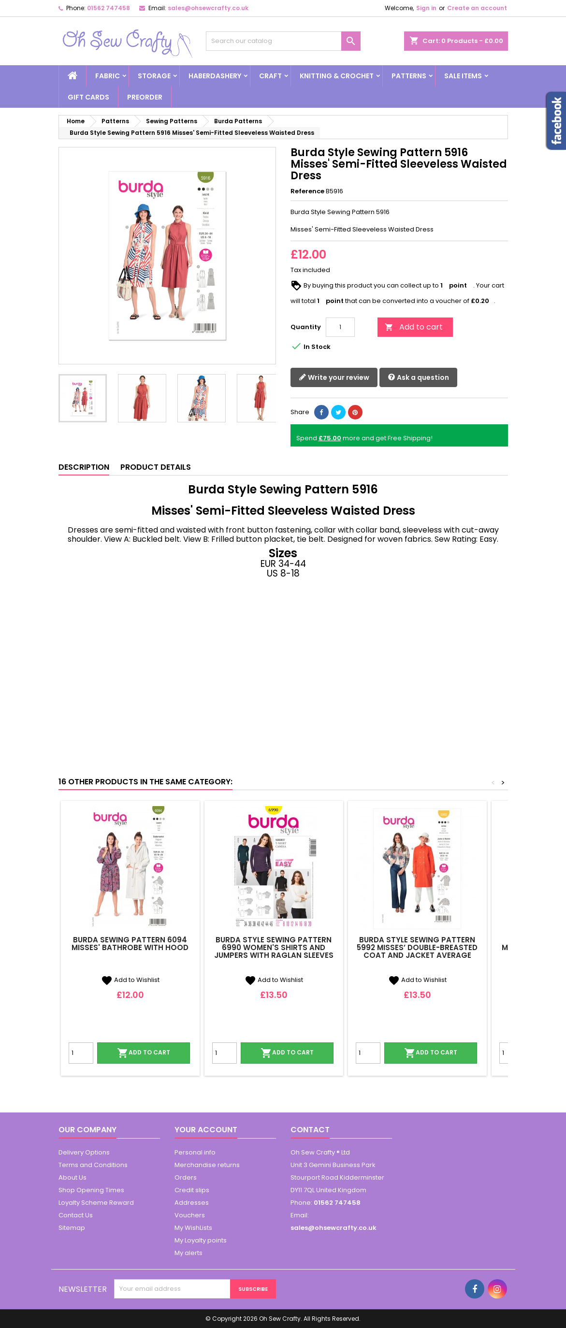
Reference (307, 191)
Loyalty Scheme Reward (96, 1202)
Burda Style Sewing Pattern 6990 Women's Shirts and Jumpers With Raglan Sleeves (274, 947)
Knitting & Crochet (337, 76)
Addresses (191, 1202)
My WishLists (193, 1227)
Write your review (334, 377)
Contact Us (75, 1215)
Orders (185, 1177)
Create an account (477, 8)
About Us (72, 1177)
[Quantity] (340, 327)
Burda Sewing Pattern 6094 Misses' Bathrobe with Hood (130, 944)
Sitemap (71, 1227)
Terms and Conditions (93, 1164)
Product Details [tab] (155, 467)
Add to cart (414, 326)
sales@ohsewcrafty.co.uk (208, 8)
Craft (270, 76)
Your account (205, 1129)
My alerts (188, 1252)
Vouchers (189, 1215)
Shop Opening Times (91, 1190)
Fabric (107, 76)
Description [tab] (83, 467)
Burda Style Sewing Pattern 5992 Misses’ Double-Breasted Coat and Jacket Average (417, 947)
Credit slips (191, 1190)
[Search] (283, 41)
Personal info (195, 1152)
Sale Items (463, 76)
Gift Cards (88, 97)
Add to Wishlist (130, 979)
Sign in (426, 8)
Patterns (409, 76)
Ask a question (418, 377)
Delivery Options (84, 1152)
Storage (154, 76)
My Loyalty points (200, 1240)
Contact (310, 1129)
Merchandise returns (207, 1164)
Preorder (144, 97)
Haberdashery (215, 76)
